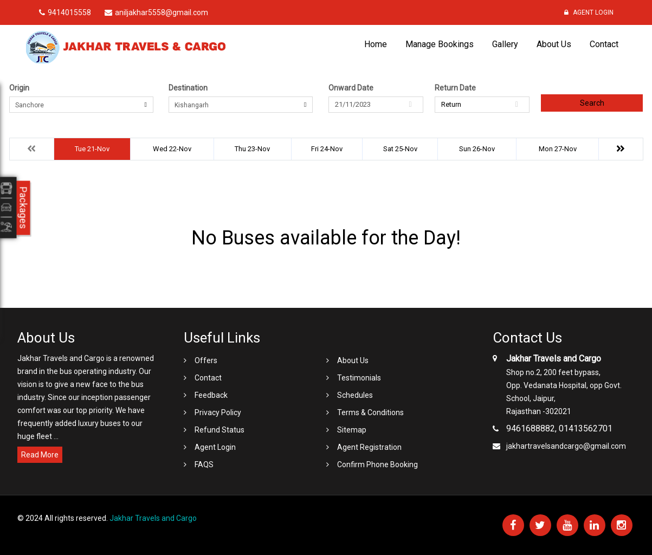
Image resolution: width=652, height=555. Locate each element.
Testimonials (359, 377)
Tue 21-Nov (92, 149)
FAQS (204, 464)
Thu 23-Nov (252, 149)
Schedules (355, 395)
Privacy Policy (218, 412)
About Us (554, 44)
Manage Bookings (439, 44)
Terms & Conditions (370, 412)
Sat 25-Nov (400, 149)
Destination (188, 87)
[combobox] (81, 104)
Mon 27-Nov (558, 149)
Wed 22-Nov (172, 149)
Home (375, 44)
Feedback (211, 395)
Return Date (455, 87)
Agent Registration (369, 447)
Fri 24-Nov (327, 149)
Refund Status (219, 429)
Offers (206, 360)
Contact (604, 44)
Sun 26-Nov (477, 149)
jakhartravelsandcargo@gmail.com (566, 446)
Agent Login (589, 12)
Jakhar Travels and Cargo (153, 518)
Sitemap (351, 429)
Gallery (505, 44)
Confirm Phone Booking (377, 464)
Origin (19, 87)
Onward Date (350, 87)
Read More (40, 454)
